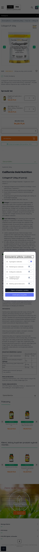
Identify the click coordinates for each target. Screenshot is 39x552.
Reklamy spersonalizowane (17, 283)
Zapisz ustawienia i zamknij (19, 290)
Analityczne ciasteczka (15, 272)
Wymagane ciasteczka (15, 261)
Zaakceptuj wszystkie (19, 295)
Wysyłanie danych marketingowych (14, 277)
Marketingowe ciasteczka (16, 266)
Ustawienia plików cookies (18, 256)
